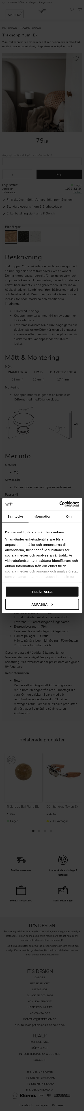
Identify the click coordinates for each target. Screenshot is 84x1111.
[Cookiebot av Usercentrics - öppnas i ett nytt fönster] (60, 504)
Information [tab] (42, 516)
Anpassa (42, 604)
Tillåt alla (42, 592)
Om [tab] (69, 516)
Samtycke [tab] (15, 516)
